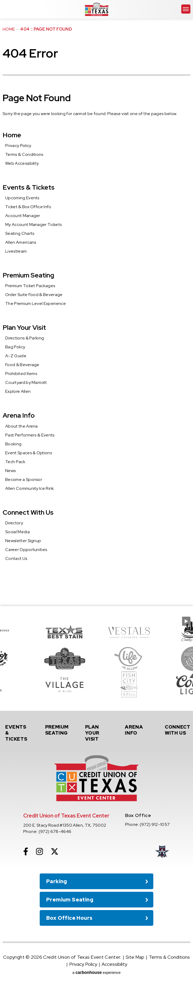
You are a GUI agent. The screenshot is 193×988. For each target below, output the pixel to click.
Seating (58, 730)
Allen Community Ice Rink (29, 488)
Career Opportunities (26, 549)
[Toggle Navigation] (185, 9)
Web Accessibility (22, 163)
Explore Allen (18, 391)
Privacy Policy (18, 145)
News (10, 470)
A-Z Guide (15, 356)
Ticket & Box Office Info (28, 206)
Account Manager (22, 215)
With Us (177, 730)
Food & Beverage (22, 364)
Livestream (16, 251)
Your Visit (98, 733)
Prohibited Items (21, 373)
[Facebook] (25, 851)
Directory (14, 523)
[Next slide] (186, 658)
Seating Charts (19, 233)
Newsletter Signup (23, 540)
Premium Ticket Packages (30, 285)
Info (137, 730)
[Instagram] (39, 851)
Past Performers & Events (30, 435)
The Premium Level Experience (35, 303)
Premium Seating (28, 275)
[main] (96, 303)
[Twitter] (55, 851)
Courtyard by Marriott (26, 382)
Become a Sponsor (23, 479)
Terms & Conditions (24, 154)
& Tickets (18, 733)
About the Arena (21, 426)
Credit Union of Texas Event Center (96, 9)
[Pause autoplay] (186, 621)
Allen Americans (20, 242)
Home (9, 29)
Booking (13, 444)
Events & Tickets (29, 187)
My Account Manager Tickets (33, 224)
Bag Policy (15, 347)
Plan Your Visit (24, 327)
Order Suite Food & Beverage (34, 294)
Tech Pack (15, 461)
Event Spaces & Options (28, 453)
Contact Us (16, 558)
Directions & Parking (24, 338)
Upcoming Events (22, 198)
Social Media (17, 532)
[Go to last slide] (7, 658)
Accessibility (114, 964)
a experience (96, 972)
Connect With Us (28, 512)
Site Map (135, 957)
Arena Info (19, 415)
